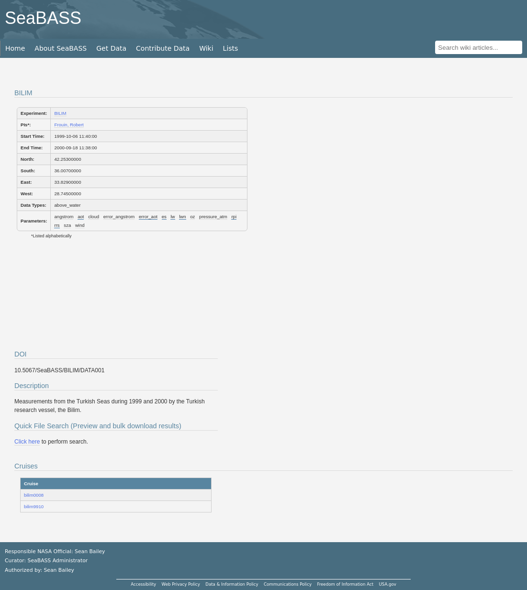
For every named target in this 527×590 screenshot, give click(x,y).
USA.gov (387, 584)
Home (15, 48)
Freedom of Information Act (345, 584)
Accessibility (143, 584)
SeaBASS (43, 18)
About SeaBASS (60, 48)
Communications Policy (288, 584)
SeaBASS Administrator (58, 560)
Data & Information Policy (231, 584)
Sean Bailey (59, 570)
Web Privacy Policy (181, 584)
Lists (230, 48)
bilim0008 (34, 495)
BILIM (60, 113)
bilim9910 (34, 506)
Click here (27, 441)
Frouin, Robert (68, 124)
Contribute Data (163, 48)
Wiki (206, 48)
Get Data (111, 48)
